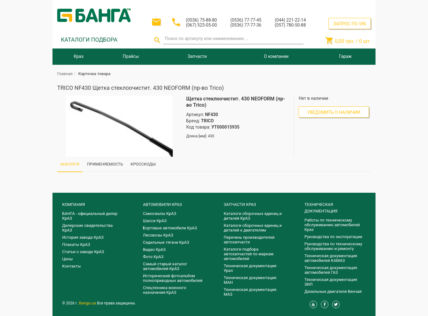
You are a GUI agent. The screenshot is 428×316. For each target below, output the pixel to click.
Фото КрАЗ (153, 256)
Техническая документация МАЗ (250, 292)
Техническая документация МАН (250, 280)
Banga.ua (88, 303)
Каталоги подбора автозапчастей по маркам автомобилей (248, 254)
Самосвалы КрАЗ (159, 213)
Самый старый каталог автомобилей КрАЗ (165, 266)
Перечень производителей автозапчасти (249, 239)
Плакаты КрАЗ (76, 244)
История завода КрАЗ (83, 237)
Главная (64, 73)
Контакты (71, 266)
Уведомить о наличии (334, 112)
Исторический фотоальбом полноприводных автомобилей (172, 278)
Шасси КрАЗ (155, 220)
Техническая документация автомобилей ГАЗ (331, 270)
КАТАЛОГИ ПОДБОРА (89, 39)
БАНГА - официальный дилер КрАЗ (89, 216)
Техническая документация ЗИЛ (331, 282)
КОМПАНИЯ (73, 204)
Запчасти (197, 56)
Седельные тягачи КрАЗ (166, 242)
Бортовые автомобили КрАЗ (170, 228)
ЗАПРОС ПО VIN (349, 23)
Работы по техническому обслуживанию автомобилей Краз (332, 225)
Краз (78, 56)
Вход (332, 5)
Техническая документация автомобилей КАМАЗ (331, 258)
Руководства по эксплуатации (333, 236)
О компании (276, 56)
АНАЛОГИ (69, 164)
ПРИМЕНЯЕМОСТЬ (105, 164)
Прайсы (131, 56)
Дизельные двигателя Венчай (333, 291)
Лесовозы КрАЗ (158, 235)
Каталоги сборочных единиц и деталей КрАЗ (253, 216)
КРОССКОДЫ (143, 164)
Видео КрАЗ (154, 249)
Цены (67, 259)
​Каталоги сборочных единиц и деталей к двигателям (253, 227)
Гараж (345, 56)
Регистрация (354, 5)
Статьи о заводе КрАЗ (83, 251)
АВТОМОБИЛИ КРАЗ (162, 204)
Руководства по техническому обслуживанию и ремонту (333, 246)
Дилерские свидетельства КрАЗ (87, 227)
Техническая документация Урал (250, 268)
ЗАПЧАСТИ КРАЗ (240, 204)
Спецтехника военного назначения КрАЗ (165, 290)
